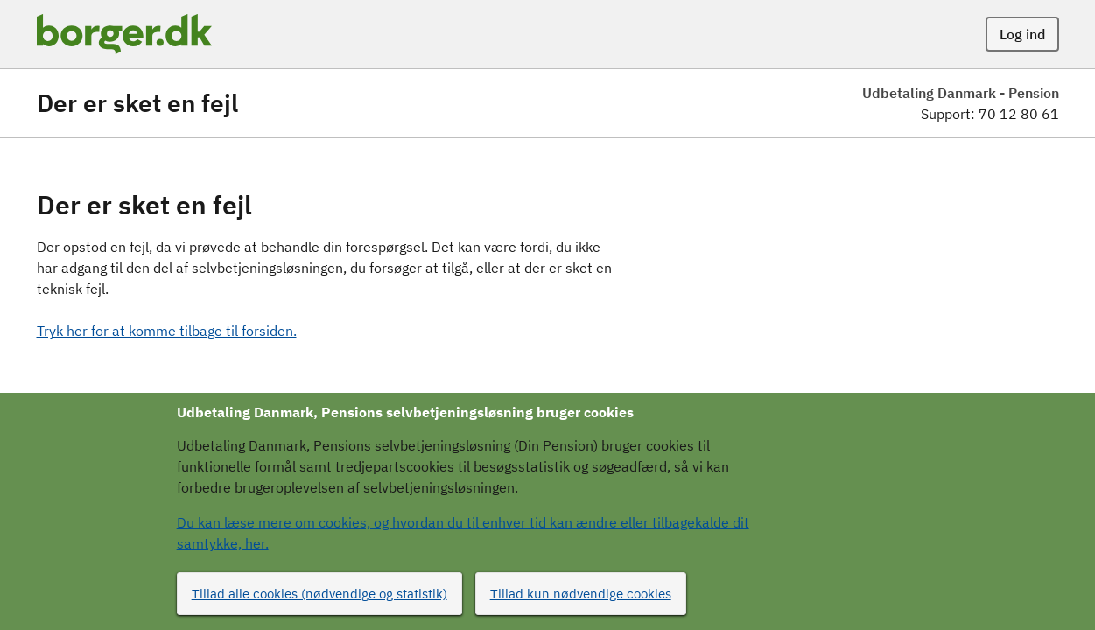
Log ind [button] (1022, 34)
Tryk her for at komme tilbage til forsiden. (167, 331)
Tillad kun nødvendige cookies (580, 593)
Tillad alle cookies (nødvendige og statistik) (319, 593)
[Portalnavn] (124, 34)
